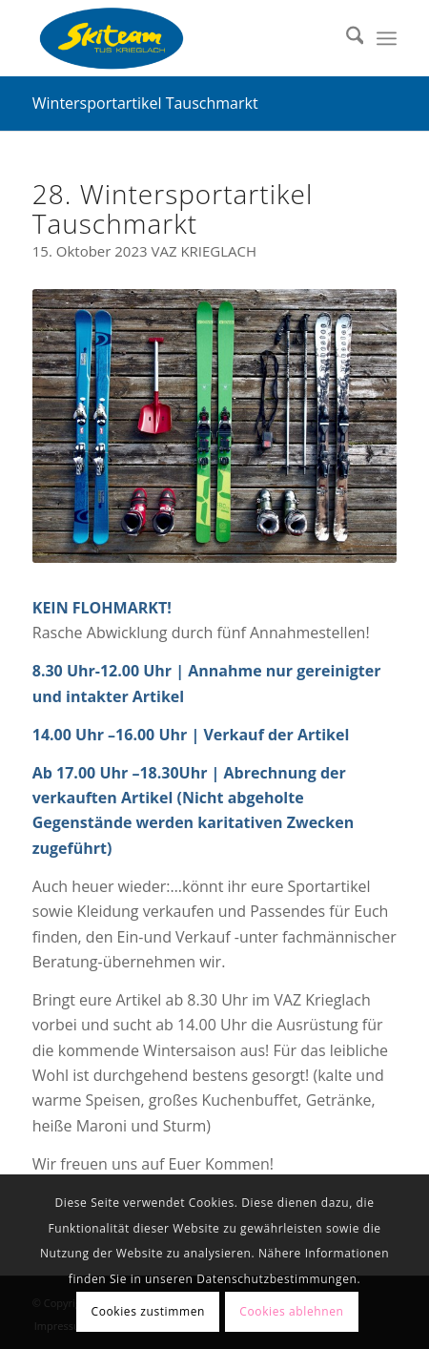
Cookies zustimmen (148, 1311)
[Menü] (387, 38)
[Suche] (345, 38)
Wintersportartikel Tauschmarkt (145, 103)
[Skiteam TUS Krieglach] (178, 38)
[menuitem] (345, 38)
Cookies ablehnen (291, 1311)
